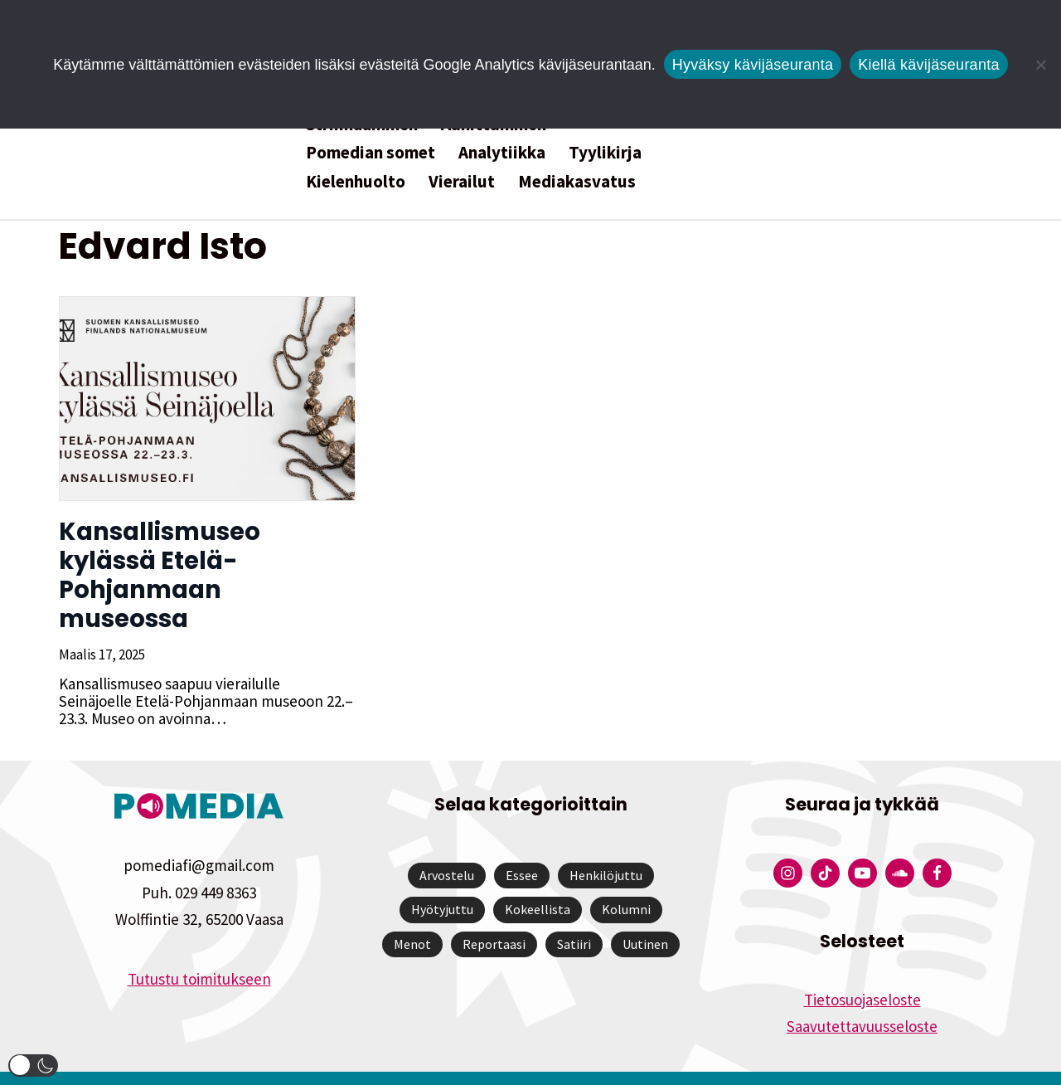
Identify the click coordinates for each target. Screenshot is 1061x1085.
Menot (412, 915)
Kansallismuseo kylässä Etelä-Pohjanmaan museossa (206, 560)
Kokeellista (537, 880)
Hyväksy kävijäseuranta (753, 64)
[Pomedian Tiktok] (825, 844)
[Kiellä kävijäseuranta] (1040, 64)
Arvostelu (446, 846)
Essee (522, 846)
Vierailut (462, 181)
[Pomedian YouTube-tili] (862, 844)
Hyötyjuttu (442, 880)
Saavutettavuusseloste (862, 997)
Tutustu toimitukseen (199, 950)
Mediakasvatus (577, 181)
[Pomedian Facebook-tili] (937, 844)
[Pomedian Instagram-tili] (787, 844)
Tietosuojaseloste (862, 970)
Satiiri (574, 915)
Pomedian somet (370, 152)
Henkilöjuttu (605, 846)
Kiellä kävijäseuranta (928, 64)
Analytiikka (501, 152)
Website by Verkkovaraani (531, 1063)
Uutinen (645, 915)
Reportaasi (494, 915)
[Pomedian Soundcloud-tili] (899, 844)
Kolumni (626, 880)
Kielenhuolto (355, 181)
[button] (33, 1065)
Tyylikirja (605, 152)
